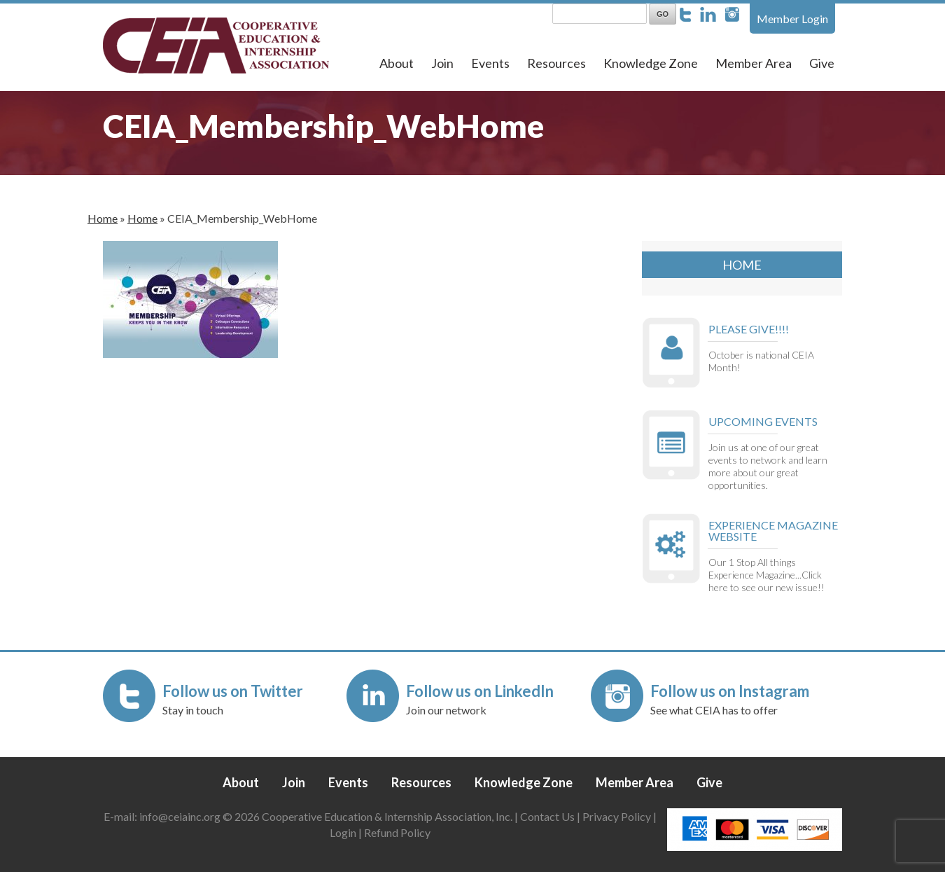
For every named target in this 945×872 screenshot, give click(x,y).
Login (343, 832)
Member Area (753, 63)
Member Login (792, 18)
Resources (556, 63)
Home (103, 218)
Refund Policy (397, 832)
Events (490, 63)
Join (442, 63)
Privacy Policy (616, 816)
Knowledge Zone (650, 63)
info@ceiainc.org (181, 816)
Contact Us (547, 816)
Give (821, 63)
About (396, 63)
